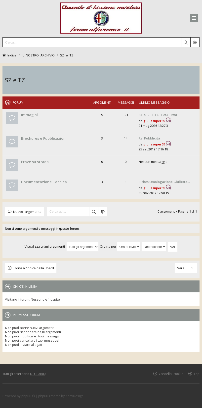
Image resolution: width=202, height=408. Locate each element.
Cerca (93, 211)
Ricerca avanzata (102, 211)
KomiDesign (74, 396)
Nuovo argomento (27, 211)
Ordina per (120, 246)
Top (197, 373)
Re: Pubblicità (149, 138)
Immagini (29, 114)
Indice (11, 55)
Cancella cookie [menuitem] (171, 373)
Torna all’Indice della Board (33, 268)
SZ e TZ (66, 55)
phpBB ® (28, 396)
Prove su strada (35, 161)
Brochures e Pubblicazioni (44, 138)
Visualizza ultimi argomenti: (62, 246)
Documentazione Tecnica (44, 182)
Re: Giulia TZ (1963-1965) (158, 114)
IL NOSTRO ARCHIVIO (38, 55)
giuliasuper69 (154, 121)
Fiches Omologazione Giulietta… (164, 182)
